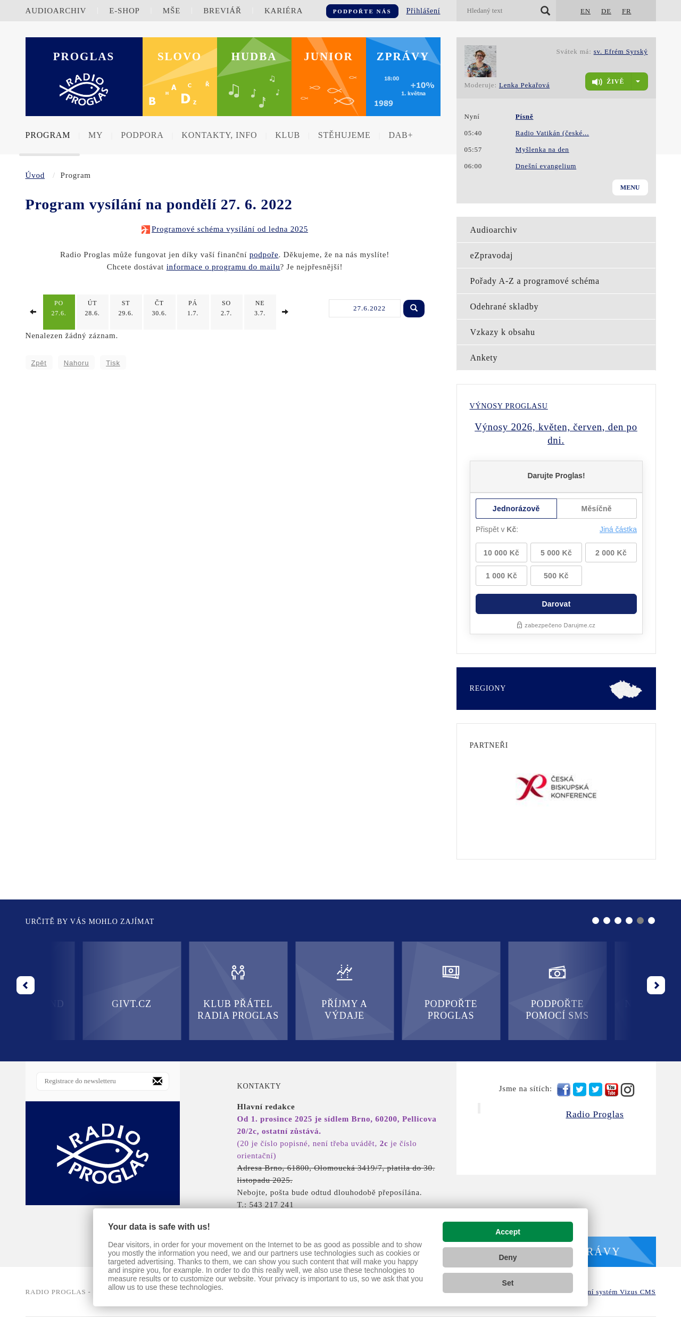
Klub (287, 135)
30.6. (159, 308)
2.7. (226, 308)
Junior (328, 56)
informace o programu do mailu (223, 267)
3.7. (260, 308)
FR (627, 11)
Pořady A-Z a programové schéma (535, 280)
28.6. (92, 308)
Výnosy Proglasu (509, 406)
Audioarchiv (56, 10)
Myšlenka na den (542, 149)
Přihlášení (423, 11)
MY (95, 135)
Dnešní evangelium (546, 166)
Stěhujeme (344, 135)
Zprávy (403, 56)
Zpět (39, 363)
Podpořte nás (362, 11)
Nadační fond (500, 986)
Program (48, 135)
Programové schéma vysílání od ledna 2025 (230, 229)
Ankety (484, 357)
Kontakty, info (219, 135)
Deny (508, 1257)
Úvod (35, 175)
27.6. (59, 308)
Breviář (222, 10)
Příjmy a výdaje (181, 992)
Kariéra (283, 10)
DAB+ (400, 135)
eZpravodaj (491, 255)
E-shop (124, 10)
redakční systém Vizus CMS (611, 1292)
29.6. (126, 308)
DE (606, 11)
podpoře (264, 254)
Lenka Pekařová (524, 85)
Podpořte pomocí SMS (394, 992)
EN (585, 11)
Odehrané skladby (504, 306)
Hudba (254, 56)
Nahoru (76, 363)
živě (608, 82)
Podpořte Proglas (287, 992)
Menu (630, 187)
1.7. (193, 308)
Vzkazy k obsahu (502, 332)
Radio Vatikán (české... (552, 133)
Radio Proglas (595, 1114)
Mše (171, 10)
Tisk (113, 363)
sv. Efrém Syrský (621, 51)
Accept (507, 1232)
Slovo (179, 56)
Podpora (142, 135)
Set (508, 1283)
